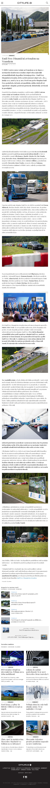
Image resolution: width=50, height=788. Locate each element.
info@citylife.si (32, 784)
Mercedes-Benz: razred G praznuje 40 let (24, 594)
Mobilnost (11, 55)
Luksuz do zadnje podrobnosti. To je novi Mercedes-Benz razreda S (37, 671)
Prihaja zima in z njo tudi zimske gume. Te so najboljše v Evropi (37, 706)
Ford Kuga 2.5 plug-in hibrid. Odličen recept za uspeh (11, 706)
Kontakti (21, 772)
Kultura (35, 769)
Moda (13, 768)
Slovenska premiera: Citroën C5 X (22, 611)
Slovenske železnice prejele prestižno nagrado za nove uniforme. (37, 741)
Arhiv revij (28, 772)
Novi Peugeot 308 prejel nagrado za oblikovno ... (26, 620)
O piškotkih (23, 784)
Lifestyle (10, 667)
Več (12, 681)
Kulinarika (35, 768)
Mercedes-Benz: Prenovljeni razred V (23, 603)
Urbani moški (26, 769)
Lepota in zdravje (23, 768)
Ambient (44, 768)
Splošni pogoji (33, 782)
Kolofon (40, 782)
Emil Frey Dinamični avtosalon (27, 578)
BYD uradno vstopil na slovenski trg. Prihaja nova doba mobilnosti (12, 671)
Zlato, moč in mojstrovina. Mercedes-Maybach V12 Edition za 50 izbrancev (12, 741)
